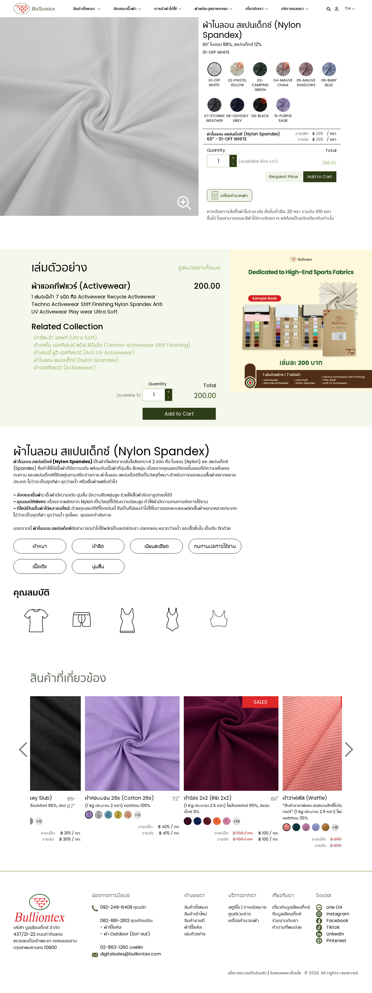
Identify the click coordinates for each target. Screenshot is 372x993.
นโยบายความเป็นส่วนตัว (247, 973)
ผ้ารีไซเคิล (193, 927)
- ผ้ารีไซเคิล (110, 927)
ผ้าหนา (40, 546)
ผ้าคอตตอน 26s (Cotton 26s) (163, 797)
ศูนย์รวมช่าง (239, 914)
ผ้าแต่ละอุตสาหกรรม (213, 8)
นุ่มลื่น (98, 566)
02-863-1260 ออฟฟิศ (121, 947)
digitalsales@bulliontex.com (130, 954)
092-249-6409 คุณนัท (123, 907)
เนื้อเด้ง (40, 566)
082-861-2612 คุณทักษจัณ (126, 920)
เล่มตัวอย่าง (194, 934)
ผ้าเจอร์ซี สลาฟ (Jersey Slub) (63, 797)
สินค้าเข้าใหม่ (195, 914)
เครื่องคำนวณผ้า (243, 920)
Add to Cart (319, 176)
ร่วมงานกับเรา (285, 920)
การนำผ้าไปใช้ (168, 8)
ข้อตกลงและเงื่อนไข (285, 973)
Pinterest (331, 940)
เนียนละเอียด (157, 546)
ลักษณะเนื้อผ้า (127, 8)
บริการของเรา (295, 8)
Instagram (332, 914)
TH (350, 8)
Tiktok (328, 927)
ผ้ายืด (98, 546)
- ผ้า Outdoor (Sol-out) (125, 934)
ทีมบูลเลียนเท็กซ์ (286, 914)
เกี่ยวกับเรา (257, 8)
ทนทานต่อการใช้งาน (215, 546)
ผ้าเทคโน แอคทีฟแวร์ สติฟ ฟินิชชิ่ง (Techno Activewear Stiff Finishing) (112, 345)
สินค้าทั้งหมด (87, 8)
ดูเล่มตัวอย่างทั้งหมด (199, 267)
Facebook (332, 920)
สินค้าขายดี (194, 920)
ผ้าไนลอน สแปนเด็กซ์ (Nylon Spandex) (76, 360)
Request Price (283, 176)
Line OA (329, 907)
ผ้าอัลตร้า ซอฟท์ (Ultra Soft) (65, 337)
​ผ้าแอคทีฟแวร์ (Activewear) (65, 367)
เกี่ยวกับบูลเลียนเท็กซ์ (291, 907)
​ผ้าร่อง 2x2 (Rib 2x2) (252, 797)
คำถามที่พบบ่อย (287, 927)
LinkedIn (330, 934)
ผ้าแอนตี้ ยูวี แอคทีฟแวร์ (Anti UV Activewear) (84, 352)
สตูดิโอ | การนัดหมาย (247, 907)
